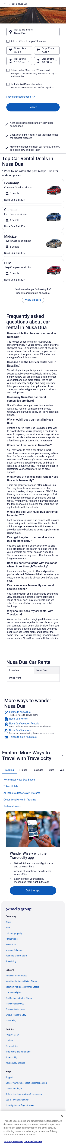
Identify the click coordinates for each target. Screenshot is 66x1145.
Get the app (33, 890)
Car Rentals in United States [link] (19, 998)
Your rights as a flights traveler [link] (20, 1105)
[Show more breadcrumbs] (5, 4)
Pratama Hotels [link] (12, 806)
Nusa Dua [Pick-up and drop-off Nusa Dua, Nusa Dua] (20, 33)
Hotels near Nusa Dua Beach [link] (19, 779)
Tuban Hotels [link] (11, 786)
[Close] (62, 1116)
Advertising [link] (11, 961)
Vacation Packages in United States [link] (22, 987)
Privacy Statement (13, 1141)
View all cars (33, 299)
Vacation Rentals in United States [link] (21, 981)
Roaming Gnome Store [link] (16, 956)
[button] (33, 97)
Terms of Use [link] (12, 1046)
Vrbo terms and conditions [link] (18, 1052)
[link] (33, 713)
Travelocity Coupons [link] (15, 1009)
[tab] (9, 770)
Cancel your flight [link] (14, 1088)
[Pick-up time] (19, 61)
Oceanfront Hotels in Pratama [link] (20, 799)
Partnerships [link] (12, 939)
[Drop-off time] (47, 61)
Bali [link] (13, 4)
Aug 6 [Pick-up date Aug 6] (17, 51)
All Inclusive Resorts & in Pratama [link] (22, 793)
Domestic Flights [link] (13, 992)
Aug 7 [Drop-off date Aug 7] (45, 51)
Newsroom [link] (11, 944)
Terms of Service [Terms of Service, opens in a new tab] (33, 1141)
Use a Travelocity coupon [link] (17, 1100)
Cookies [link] (9, 1040)
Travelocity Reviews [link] (15, 1004)
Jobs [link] (8, 927)
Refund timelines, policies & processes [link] (24, 1094)
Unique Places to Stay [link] (16, 1015)
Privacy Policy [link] (12, 1035)
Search (33, 107)
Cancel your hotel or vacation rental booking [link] (26, 1083)
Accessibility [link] (11, 1057)
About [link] (8, 922)
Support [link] (9, 1077)
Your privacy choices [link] (15, 1063)
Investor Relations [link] (14, 950)
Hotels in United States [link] (16, 975)
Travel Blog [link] (11, 1020)
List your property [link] (14, 933)
